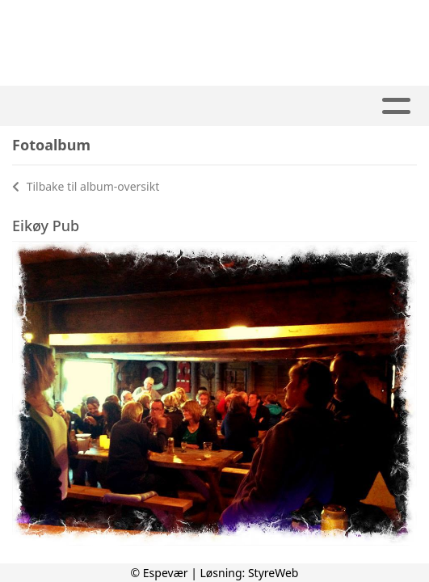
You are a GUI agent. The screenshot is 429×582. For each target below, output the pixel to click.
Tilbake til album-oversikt (85, 186)
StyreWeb (273, 572)
